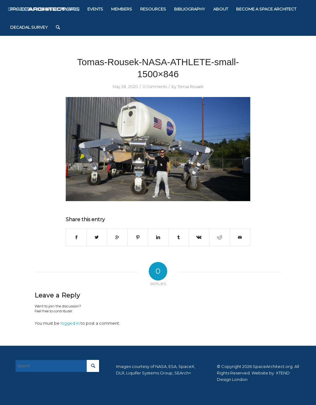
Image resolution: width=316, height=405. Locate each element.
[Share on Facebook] (76, 237)
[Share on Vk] (199, 237)
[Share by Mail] (240, 237)
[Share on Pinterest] (138, 237)
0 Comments (155, 86)
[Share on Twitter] (97, 237)
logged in (70, 323)
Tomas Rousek (190, 86)
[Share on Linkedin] (158, 237)
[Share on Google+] (117, 237)
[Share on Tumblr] (178, 237)
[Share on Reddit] (220, 237)
